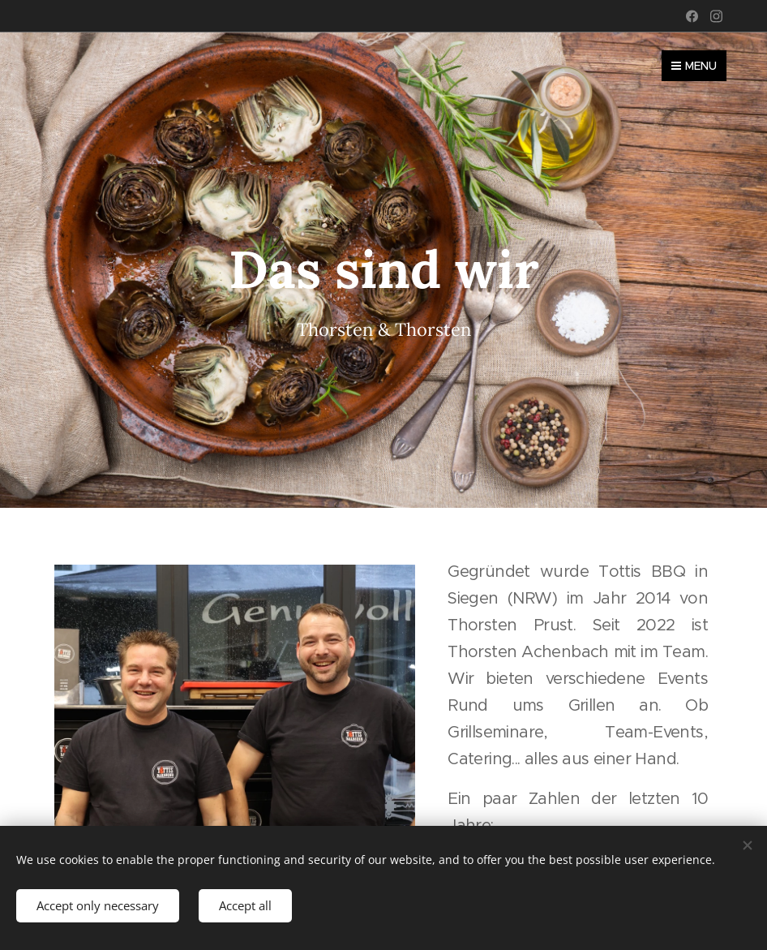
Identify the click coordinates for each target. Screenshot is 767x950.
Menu (694, 65)
